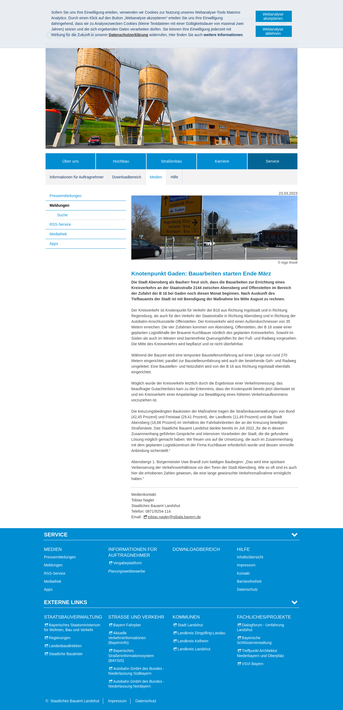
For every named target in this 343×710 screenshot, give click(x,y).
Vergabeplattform (127, 563)
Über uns (70, 161)
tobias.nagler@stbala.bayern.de (174, 517)
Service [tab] (56, 535)
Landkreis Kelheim (193, 641)
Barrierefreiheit (249, 581)
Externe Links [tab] (65, 602)
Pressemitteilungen (65, 196)
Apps (54, 243)
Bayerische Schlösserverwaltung (254, 640)
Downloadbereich (126, 177)
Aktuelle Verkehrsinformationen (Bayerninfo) (127, 638)
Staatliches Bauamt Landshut (74, 701)
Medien (156, 177)
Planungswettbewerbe (126, 571)
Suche (62, 215)
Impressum (246, 565)
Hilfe (174, 177)
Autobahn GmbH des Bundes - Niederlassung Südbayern (136, 671)
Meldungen (59, 205)
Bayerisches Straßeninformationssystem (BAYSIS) (131, 655)
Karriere (222, 161)
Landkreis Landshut (194, 649)
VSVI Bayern (252, 664)
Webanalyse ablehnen (273, 31)
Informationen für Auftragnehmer (77, 177)
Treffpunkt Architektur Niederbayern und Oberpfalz (260, 653)
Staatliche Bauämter (66, 654)
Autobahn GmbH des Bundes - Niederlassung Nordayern (136, 683)
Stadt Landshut (190, 625)
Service (272, 161)
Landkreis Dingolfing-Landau (201, 633)
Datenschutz (247, 589)
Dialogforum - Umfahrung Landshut (260, 627)
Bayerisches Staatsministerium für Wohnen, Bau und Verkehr (72, 627)
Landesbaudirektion (65, 646)
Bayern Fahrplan (127, 625)
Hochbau (121, 161)
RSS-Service (60, 224)
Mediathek (58, 234)
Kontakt (243, 573)
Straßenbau (171, 161)
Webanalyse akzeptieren (273, 16)
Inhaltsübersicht (250, 557)
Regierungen (59, 638)
